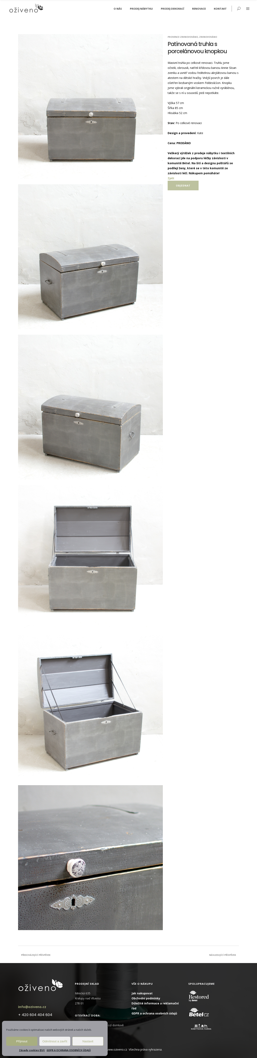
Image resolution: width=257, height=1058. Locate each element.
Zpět (171, 178)
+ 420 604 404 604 (35, 1014)
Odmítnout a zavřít (54, 1041)
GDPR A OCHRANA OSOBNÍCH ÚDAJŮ (69, 1050)
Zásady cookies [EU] (32, 1050)
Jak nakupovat (142, 993)
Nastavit (88, 1041)
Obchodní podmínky (146, 998)
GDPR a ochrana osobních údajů (154, 1013)
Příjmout (21, 1041)
